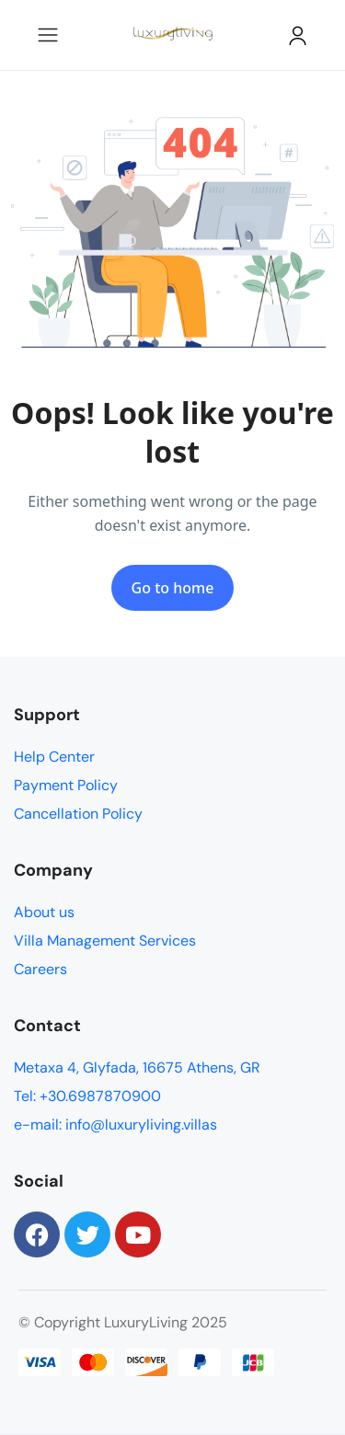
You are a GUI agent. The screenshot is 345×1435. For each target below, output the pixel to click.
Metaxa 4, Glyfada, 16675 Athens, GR (137, 1067)
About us (44, 912)
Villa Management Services (105, 940)
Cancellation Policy (78, 813)
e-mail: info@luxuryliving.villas (115, 1124)
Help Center (54, 756)
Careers (40, 969)
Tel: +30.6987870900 (87, 1096)
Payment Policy (66, 785)
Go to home (173, 588)
